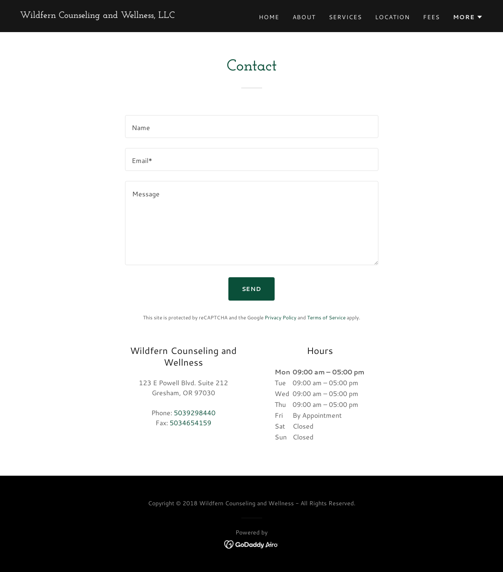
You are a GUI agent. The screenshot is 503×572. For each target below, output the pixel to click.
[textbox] (251, 126)
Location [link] (392, 17)
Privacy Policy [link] (280, 317)
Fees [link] (431, 17)
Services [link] (345, 17)
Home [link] (269, 17)
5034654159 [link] (190, 422)
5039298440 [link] (194, 412)
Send (252, 289)
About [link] (304, 17)
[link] (97, 15)
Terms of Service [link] (326, 317)
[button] (468, 17)
